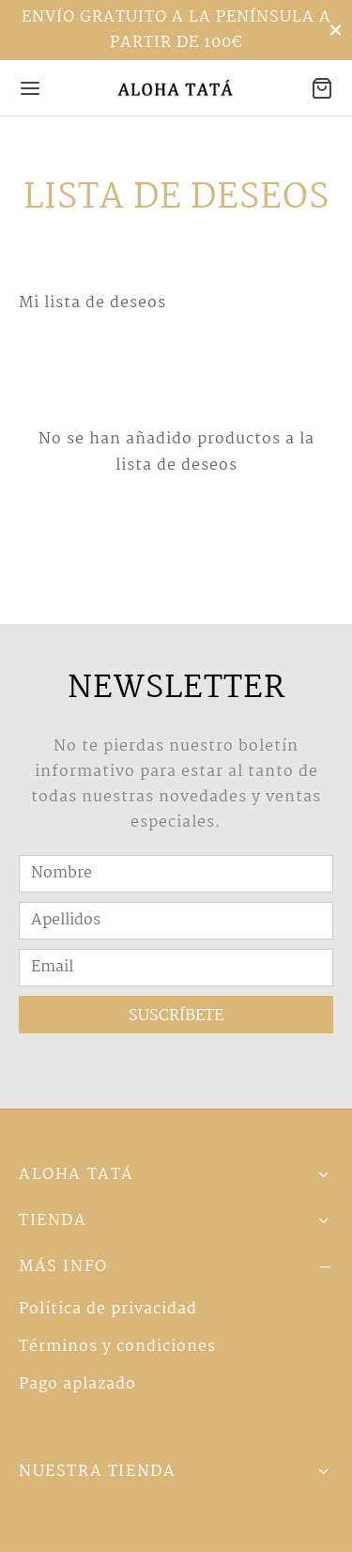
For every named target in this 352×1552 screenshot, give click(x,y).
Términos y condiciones (117, 1346)
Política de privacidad (108, 1309)
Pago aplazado (77, 1384)
